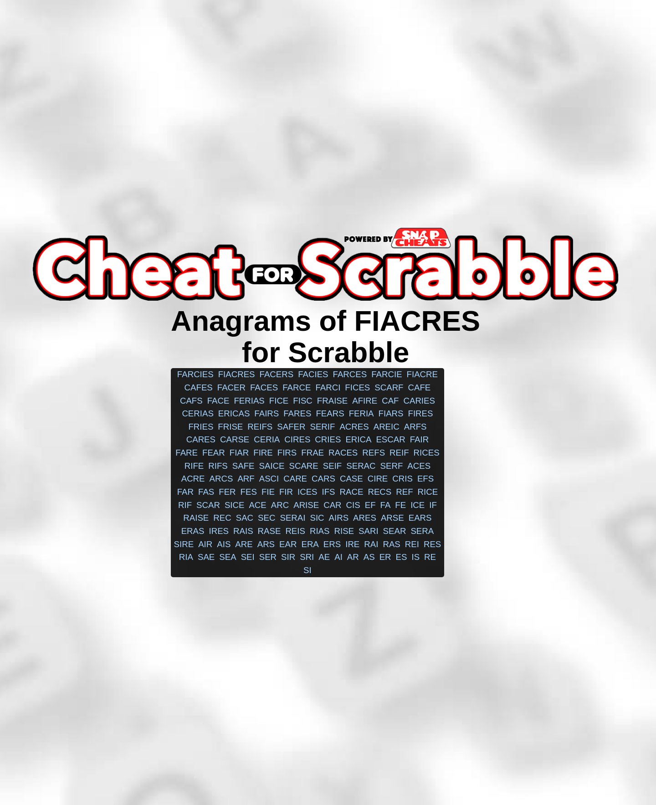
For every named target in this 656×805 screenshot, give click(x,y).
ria (186, 557)
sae (206, 557)
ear (288, 544)
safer (291, 426)
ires (219, 531)
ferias (249, 400)
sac (244, 518)
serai (292, 518)
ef (370, 505)
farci (327, 387)
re (430, 557)
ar (353, 557)
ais (224, 544)
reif (399, 452)
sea (227, 557)
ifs (328, 492)
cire (378, 478)
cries (328, 439)
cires (297, 439)
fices (357, 387)
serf (391, 466)
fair (419, 439)
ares (364, 518)
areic (387, 426)
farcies (195, 374)
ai (338, 557)
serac (360, 466)
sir (288, 557)
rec (222, 518)
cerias (197, 413)
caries (419, 400)
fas (206, 492)
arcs (221, 478)
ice (417, 505)
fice (279, 400)
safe (243, 466)
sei (248, 557)
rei (412, 544)
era (309, 544)
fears (330, 413)
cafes (198, 387)
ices (307, 492)
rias (320, 531)
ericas (234, 413)
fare (186, 452)
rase (269, 531)
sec (266, 518)
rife (194, 466)
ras (391, 544)
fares (297, 413)
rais (243, 531)
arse (392, 518)
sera (422, 531)
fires (420, 413)
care (295, 478)
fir (286, 492)
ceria (267, 439)
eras (193, 531)
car (332, 505)
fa (385, 505)
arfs (415, 426)
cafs (191, 400)
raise (196, 518)
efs (425, 478)
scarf (388, 387)
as (369, 557)
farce (296, 387)
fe (400, 505)
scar (208, 505)
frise (230, 426)
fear (213, 452)
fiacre (422, 374)
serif (322, 426)
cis (353, 505)
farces (350, 374)
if (433, 505)
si (307, 570)
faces (264, 387)
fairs (266, 413)
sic (317, 518)
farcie (386, 374)
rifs (218, 466)
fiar (239, 452)
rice (428, 492)
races (343, 452)
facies (313, 374)
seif (332, 466)
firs (287, 452)
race (352, 492)
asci (269, 478)
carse (234, 439)
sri (307, 557)
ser (268, 557)
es (401, 557)
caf (390, 400)
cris (402, 478)
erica (358, 439)
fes (249, 492)
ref (404, 492)
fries (200, 426)
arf (245, 478)
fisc (303, 400)
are (243, 544)
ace (257, 505)
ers (332, 544)
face (218, 400)
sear (394, 531)
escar (390, 439)
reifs (259, 426)
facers (277, 374)
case (351, 478)
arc (280, 505)
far (185, 492)
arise (306, 505)
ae (324, 557)
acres (354, 426)
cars (323, 478)
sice (235, 505)
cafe (419, 387)
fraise (332, 400)
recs (379, 492)
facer (231, 387)
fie (268, 492)
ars (266, 544)
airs (339, 518)
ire (352, 544)
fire (263, 452)
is (415, 557)
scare (303, 466)
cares (200, 439)
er (385, 557)
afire (364, 400)
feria (361, 413)
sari (369, 531)
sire (184, 544)
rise (344, 531)
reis (295, 531)
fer (227, 492)
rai (371, 544)
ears (420, 518)
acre (193, 478)
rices (427, 452)
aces (418, 466)
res (432, 544)
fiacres (236, 374)
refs (373, 452)
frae (312, 452)
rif (185, 505)
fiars (391, 413)
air (205, 544)
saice (272, 466)
